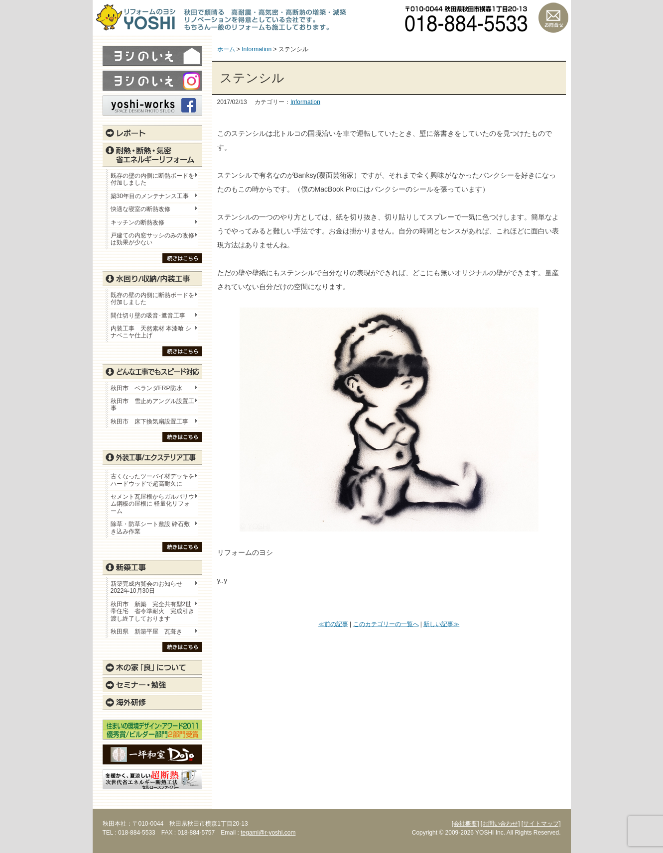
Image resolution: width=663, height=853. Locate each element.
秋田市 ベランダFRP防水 (146, 388)
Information (305, 102)
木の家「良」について (152, 667)
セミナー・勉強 (152, 684)
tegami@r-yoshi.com (268, 832)
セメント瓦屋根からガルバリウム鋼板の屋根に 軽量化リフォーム (152, 504)
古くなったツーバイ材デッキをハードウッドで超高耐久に (152, 480)
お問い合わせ (553, 17)
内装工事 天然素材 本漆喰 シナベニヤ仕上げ (151, 332)
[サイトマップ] (541, 823)
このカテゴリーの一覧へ (386, 624)
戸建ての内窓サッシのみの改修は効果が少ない (152, 239)
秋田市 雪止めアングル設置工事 (152, 405)
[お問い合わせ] (500, 823)
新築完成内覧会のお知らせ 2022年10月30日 (146, 587)
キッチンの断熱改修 (140, 222)
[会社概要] (465, 823)
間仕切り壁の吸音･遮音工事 (148, 315)
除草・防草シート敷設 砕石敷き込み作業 (150, 527)
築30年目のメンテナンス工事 (150, 196)
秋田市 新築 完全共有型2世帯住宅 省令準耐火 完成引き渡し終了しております (152, 611)
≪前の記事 (333, 624)
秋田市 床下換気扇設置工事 (149, 421)
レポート (152, 132)
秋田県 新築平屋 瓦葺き (146, 631)
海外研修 (152, 702)
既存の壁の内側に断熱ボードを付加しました (152, 179)
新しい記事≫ (441, 624)
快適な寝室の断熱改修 (140, 209)
